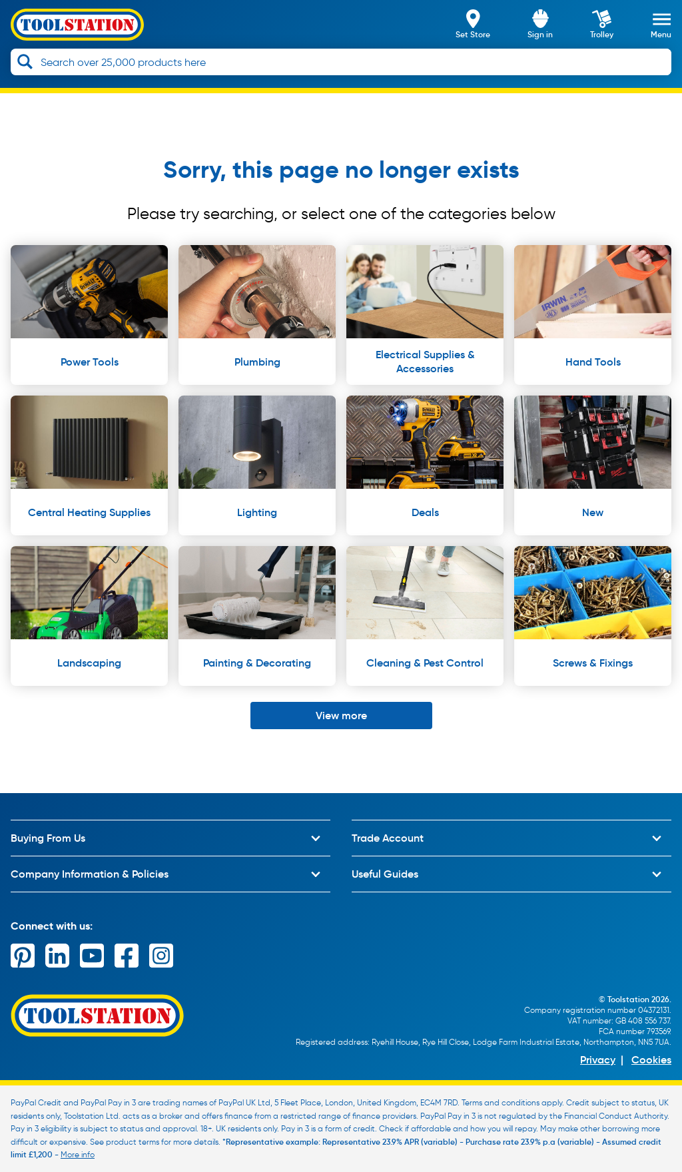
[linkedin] (57, 956)
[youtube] (92, 956)
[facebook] (127, 956)
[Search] (25, 62)
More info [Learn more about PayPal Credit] (78, 1154)
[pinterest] (23, 956)
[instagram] (161, 956)
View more (341, 715)
